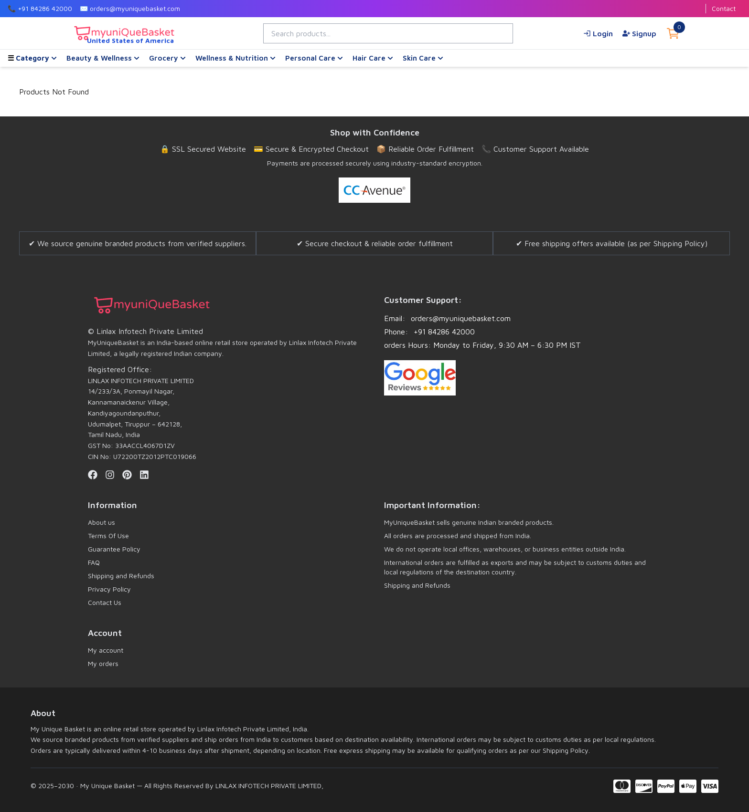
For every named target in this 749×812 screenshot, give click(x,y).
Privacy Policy (109, 589)
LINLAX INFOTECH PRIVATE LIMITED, (268, 785)
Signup (639, 33)
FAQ (94, 562)
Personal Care (314, 58)
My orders (103, 663)
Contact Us (104, 602)
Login (598, 33)
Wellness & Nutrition (235, 58)
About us (101, 522)
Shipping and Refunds (121, 576)
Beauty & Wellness (102, 58)
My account (105, 650)
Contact (724, 8)
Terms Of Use (108, 535)
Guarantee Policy (114, 549)
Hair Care (373, 58)
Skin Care (423, 58)
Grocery (167, 58)
